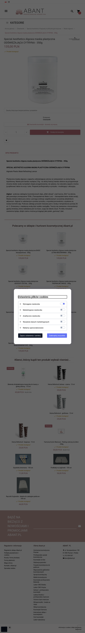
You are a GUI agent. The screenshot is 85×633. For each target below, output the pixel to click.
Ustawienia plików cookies (33, 296)
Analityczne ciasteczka (31, 316)
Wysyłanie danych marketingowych (36, 322)
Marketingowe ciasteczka (32, 310)
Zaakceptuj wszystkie (57, 335)
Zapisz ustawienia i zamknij (30, 335)
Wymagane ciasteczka (31, 304)
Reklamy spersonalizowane (33, 328)
